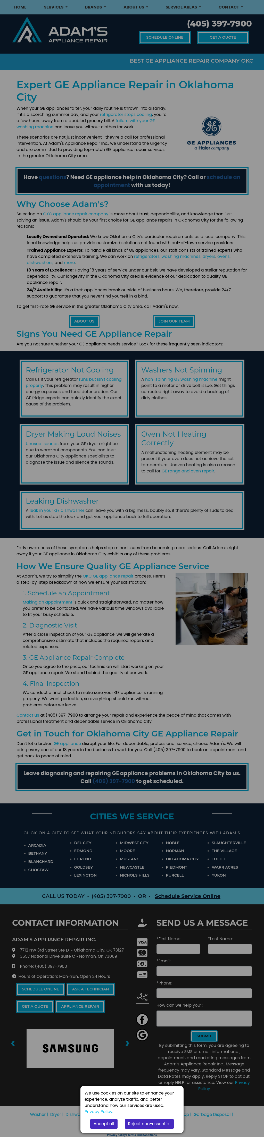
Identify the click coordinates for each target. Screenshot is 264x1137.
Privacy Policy (98, 1112)
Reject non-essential (149, 1124)
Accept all (104, 1124)
